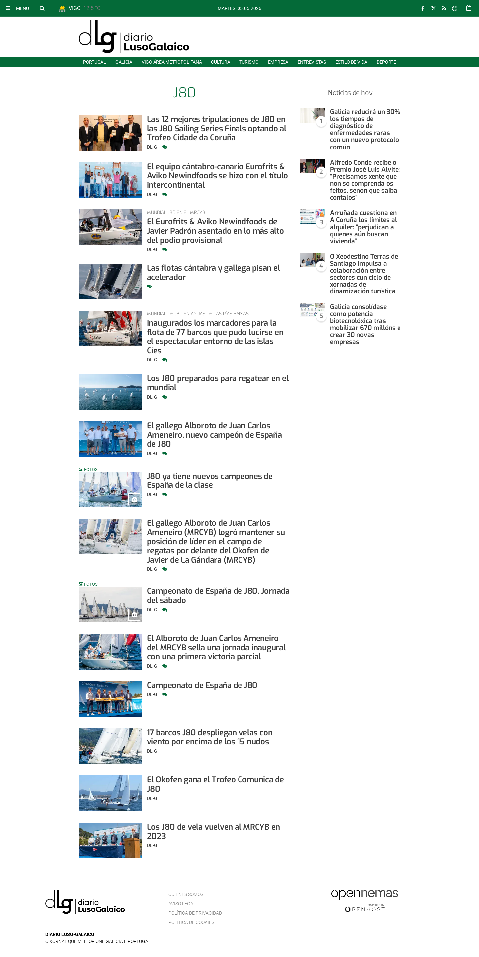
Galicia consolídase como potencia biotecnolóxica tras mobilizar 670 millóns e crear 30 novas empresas (365, 324)
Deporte (386, 62)
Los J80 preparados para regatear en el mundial (218, 383)
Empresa (278, 62)
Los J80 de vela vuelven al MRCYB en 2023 (213, 832)
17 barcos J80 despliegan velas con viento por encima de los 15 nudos (210, 737)
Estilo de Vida (351, 62)
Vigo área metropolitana (172, 62)
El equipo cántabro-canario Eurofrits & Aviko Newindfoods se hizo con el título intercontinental (217, 175)
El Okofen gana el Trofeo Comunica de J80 (215, 784)
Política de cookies (191, 922)
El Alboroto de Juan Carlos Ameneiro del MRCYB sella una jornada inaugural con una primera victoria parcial (216, 647)
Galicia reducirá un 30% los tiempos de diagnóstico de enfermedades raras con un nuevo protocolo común (365, 129)
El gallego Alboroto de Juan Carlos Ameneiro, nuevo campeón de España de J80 (214, 434)
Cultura (220, 62)
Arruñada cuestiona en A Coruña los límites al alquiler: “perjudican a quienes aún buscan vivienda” (363, 227)
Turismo (249, 62)
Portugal (94, 62)
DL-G (152, 147)
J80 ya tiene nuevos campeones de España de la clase (210, 481)
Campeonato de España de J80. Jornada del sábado (218, 596)
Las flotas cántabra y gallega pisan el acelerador (213, 273)
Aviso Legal (182, 903)
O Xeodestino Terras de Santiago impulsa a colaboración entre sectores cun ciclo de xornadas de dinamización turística (364, 274)
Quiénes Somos (185, 894)
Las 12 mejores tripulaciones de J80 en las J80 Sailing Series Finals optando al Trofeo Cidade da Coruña (216, 128)
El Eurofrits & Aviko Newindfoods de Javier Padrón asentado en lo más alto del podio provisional (215, 230)
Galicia (123, 62)
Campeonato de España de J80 (202, 685)
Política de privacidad (195, 913)
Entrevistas (312, 62)
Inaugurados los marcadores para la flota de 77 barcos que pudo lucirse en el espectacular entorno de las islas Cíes (215, 337)
